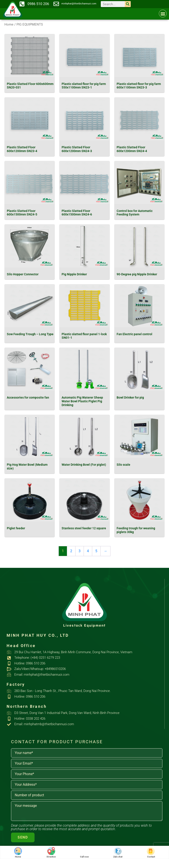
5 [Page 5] (96, 551)
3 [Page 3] (80, 551)
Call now (84, 852)
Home (8, 24)
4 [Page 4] (88, 551)
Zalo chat (117, 852)
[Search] (128, 4)
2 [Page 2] (71, 551)
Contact (151, 852)
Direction (51, 852)
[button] (163, 13)
